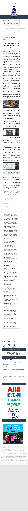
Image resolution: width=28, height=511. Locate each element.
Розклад (4, 342)
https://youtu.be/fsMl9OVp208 (10, 194)
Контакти (14, 342)
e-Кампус (9, 342)
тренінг (7, 203)
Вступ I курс (4, 346)
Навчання (15, 20)
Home (5, 20)
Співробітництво (6, 23)
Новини (9, 20)
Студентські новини (7, 22)
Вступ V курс (9, 346)
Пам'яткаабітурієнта (14, 346)
